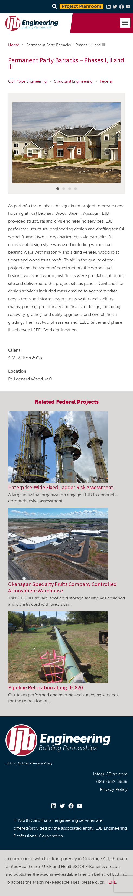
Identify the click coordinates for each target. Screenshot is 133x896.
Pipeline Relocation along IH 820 (45, 687)
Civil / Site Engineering (27, 81)
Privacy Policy (42, 763)
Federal (106, 81)
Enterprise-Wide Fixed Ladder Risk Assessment (60, 487)
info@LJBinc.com (110, 773)
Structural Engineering (73, 81)
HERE (110, 882)
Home (13, 45)
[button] (125, 23)
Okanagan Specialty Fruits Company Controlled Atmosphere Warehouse (62, 587)
